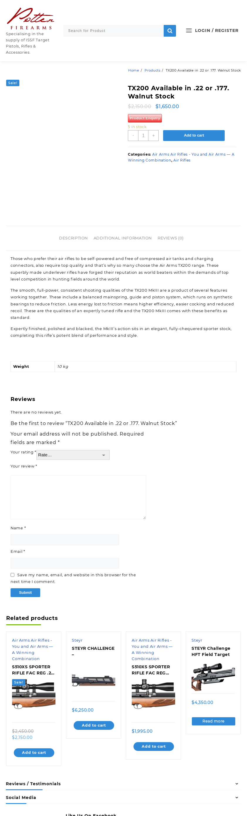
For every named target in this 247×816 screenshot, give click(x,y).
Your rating (24, 409)
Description (73, 195)
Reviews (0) (171, 195)
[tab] (75, 195)
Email (18, 509)
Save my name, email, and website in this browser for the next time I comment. (74, 536)
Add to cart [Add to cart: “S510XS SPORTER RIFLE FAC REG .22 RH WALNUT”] (34, 710)
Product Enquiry (145, 118)
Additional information (123, 195)
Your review (24, 423)
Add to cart (195, 135)
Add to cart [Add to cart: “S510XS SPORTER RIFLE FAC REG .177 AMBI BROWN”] (154, 704)
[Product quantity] (143, 135)
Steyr (77, 598)
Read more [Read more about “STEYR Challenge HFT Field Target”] (213, 679)
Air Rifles (182, 160)
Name (18, 485)
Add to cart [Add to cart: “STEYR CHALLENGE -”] (94, 683)
